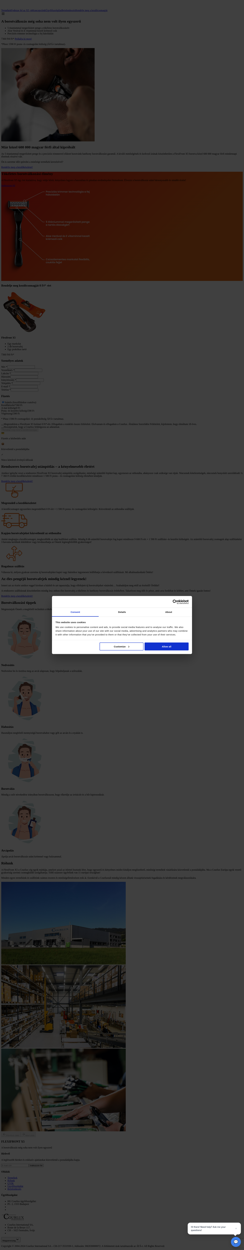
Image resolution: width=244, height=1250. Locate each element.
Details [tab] (122, 612)
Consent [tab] (75, 612)
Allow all (166, 646)
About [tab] (168, 612)
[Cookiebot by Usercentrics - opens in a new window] (175, 601)
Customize (121, 646)
